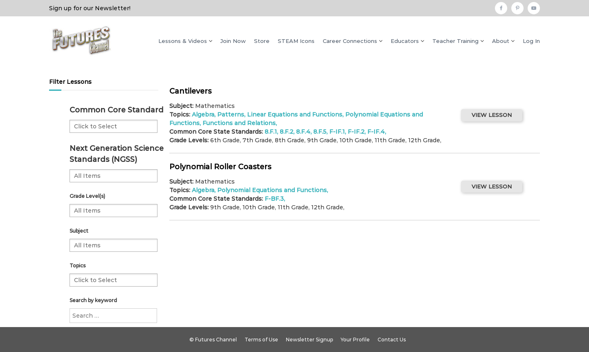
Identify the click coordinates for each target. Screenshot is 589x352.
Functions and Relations (239, 123)
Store (262, 41)
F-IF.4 (376, 131)
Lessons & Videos (182, 41)
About (500, 41)
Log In (531, 41)
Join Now (233, 41)
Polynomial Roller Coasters (220, 166)
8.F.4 (303, 131)
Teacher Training (455, 41)
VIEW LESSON (492, 115)
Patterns (230, 114)
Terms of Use (261, 339)
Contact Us (392, 339)
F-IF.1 (337, 131)
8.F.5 (319, 131)
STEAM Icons (296, 41)
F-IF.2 (356, 131)
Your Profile (355, 339)
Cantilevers (190, 91)
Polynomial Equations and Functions (272, 190)
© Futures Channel (213, 339)
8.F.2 (286, 131)
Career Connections (350, 41)
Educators (405, 41)
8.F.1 (271, 131)
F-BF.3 (274, 198)
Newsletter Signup (309, 339)
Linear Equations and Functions (294, 114)
